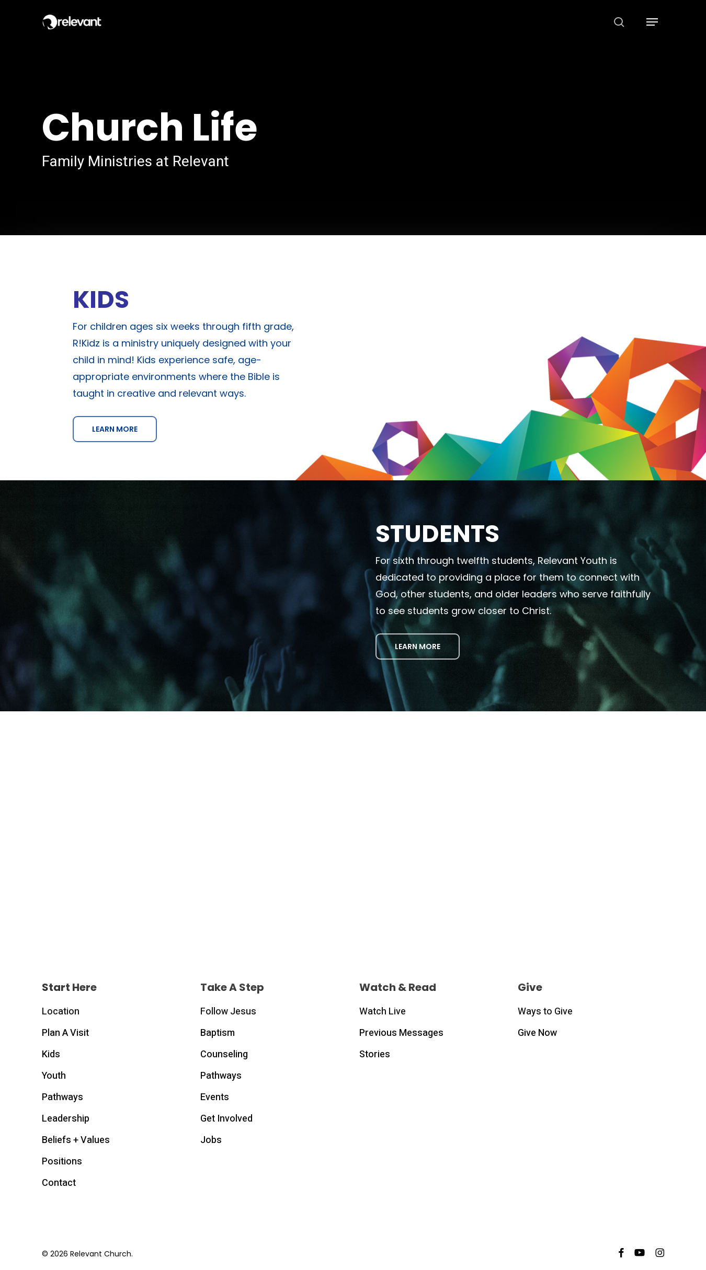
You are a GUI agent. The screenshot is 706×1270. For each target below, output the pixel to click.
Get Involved (226, 1119)
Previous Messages (401, 1033)
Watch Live (382, 1012)
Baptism (217, 1033)
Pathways (62, 1097)
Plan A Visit (65, 1033)
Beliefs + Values (76, 1140)
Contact (59, 1183)
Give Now (537, 1033)
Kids (51, 1054)
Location (60, 1012)
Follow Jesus (228, 1012)
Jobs (211, 1140)
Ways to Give (545, 1012)
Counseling (224, 1054)
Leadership (65, 1119)
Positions (62, 1161)
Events (214, 1097)
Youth (54, 1076)
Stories (374, 1054)
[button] (652, 22)
